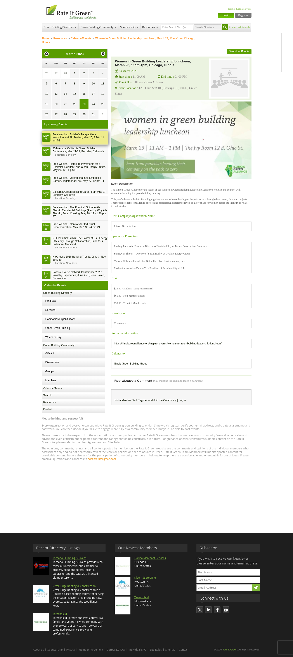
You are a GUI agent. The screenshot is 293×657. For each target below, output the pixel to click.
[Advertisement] (146, 494)
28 (65, 73)
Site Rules (156, 650)
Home (45, 38)
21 (65, 104)
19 (46, 104)
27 (56, 73)
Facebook (287, 38)
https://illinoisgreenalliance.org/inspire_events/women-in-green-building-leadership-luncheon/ (168, 343)
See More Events (239, 51)
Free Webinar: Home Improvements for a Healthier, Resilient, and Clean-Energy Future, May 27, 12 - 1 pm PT (79, 167)
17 (93, 93)
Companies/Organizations (60, 319)
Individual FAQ (137, 650)
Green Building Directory (59, 27)
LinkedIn (287, 56)
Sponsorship (127, 27)
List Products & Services (239, 8)
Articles (49, 353)
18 (102, 93)
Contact (47, 409)
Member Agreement (91, 650)
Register (243, 15)
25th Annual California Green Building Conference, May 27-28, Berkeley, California (78, 150)
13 (56, 93)
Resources (148, 27)
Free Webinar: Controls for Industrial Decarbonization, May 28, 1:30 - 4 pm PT (77, 226)
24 (93, 104)
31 (93, 114)
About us (38, 650)
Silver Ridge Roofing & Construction (74, 586)
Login (226, 15)
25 (102, 104)
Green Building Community (96, 27)
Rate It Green (229, 649)
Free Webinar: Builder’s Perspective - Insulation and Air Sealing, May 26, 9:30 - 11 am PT (78, 137)
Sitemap (170, 650)
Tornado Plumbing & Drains (70, 558)
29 (74, 114)
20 (56, 104)
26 (46, 73)
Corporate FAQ (116, 650)
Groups (49, 371)
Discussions (52, 362)
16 (84, 93)
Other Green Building (57, 328)
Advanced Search (239, 27)
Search (47, 395)
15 (74, 93)
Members (50, 380)
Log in (182, 400)
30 (84, 114)
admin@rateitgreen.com (102, 459)
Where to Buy (53, 337)
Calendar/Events (81, 38)
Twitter (287, 47)
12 (46, 93)
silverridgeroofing (145, 578)
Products (50, 301)
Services (50, 309)
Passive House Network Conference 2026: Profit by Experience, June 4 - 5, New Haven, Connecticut (79, 275)
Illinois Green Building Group (130, 363)
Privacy (70, 650)
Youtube (287, 66)
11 (102, 83)
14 (65, 93)
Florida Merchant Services (150, 558)
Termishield (60, 614)
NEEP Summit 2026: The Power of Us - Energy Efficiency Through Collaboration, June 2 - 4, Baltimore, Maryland (80, 241)
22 (74, 104)
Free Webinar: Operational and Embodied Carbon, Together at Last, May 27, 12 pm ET (78, 179)
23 (84, 104)
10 (93, 83)
